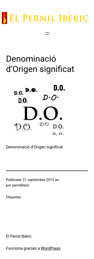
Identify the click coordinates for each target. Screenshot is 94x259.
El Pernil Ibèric (19, 236)
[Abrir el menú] (47, 34)
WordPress (50, 248)
